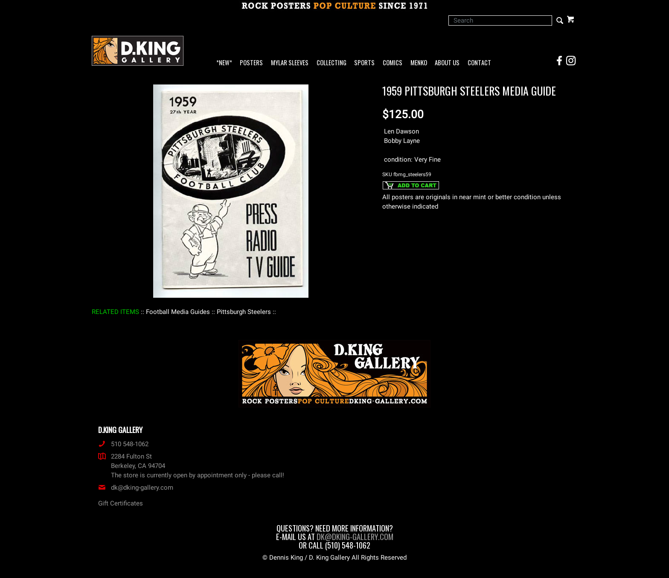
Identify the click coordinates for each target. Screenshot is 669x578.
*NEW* (224, 63)
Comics (392, 63)
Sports (364, 63)
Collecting (331, 63)
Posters (251, 63)
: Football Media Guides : (178, 312)
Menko (418, 63)
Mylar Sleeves (289, 63)
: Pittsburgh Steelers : (243, 312)
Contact (479, 63)
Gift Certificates (120, 503)
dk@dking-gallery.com (135, 487)
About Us (447, 63)
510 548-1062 (123, 444)
